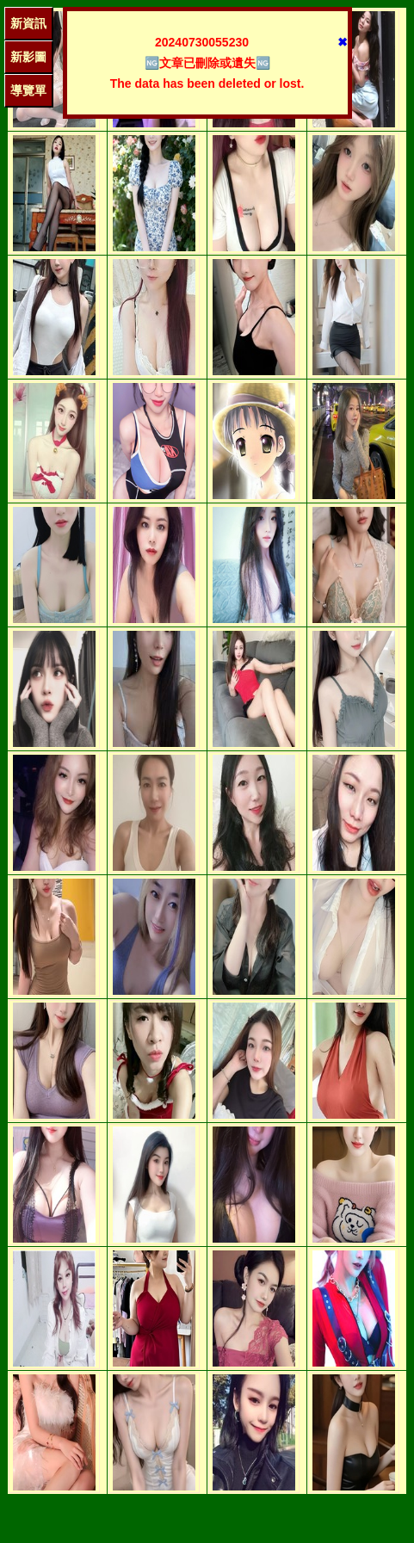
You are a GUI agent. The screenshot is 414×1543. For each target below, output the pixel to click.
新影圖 (28, 57)
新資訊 (28, 23)
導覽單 (28, 90)
